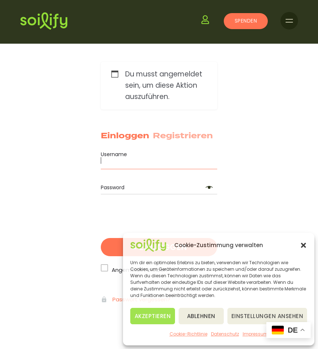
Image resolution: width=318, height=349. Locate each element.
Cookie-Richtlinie (188, 334)
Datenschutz (225, 334)
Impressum (255, 334)
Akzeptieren (153, 316)
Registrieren (183, 136)
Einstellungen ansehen (267, 316)
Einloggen (125, 136)
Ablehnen (201, 316)
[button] (303, 245)
